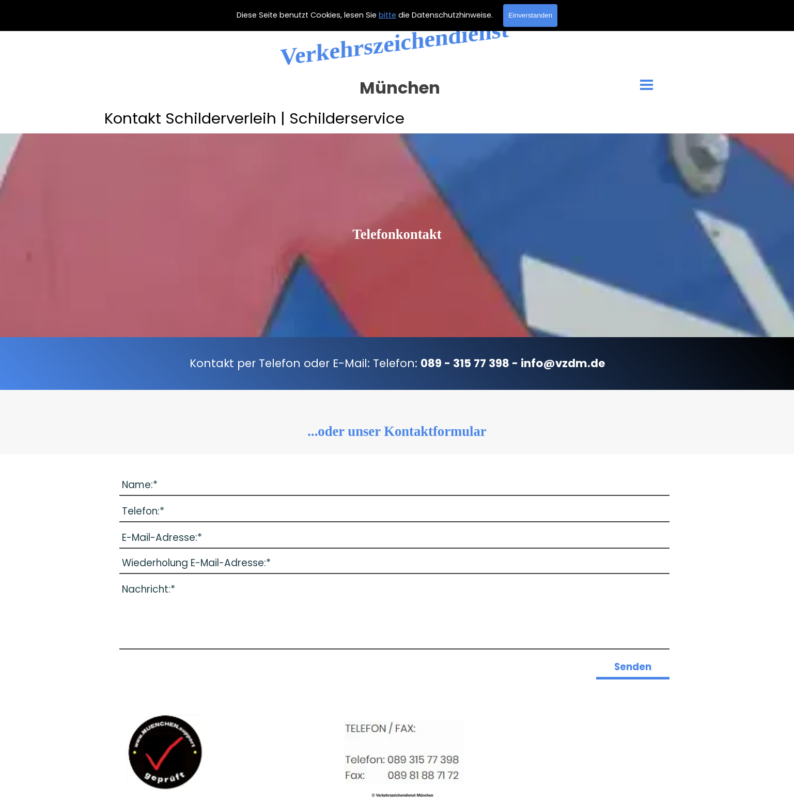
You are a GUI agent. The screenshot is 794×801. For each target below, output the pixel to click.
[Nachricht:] (394, 614)
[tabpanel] (397, 234)
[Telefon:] (394, 511)
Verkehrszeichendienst (394, 43)
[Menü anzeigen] (647, 85)
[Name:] (394, 485)
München (400, 87)
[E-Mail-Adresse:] (394, 538)
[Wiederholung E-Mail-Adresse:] (394, 563)
